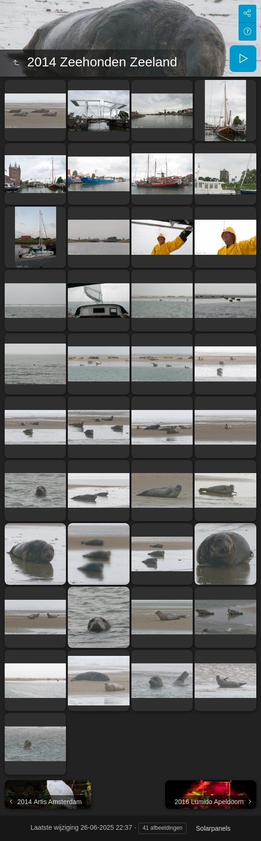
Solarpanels (213, 828)
